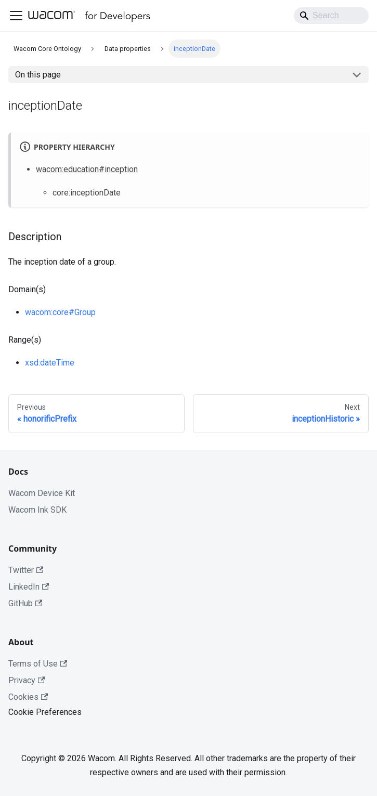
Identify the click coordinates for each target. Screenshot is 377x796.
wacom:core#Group (60, 312)
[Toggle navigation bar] (16, 15)
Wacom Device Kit (41, 493)
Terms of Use (37, 664)
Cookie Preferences (45, 712)
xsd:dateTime (49, 363)
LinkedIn (28, 587)
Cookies (28, 697)
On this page (38, 75)
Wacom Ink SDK (37, 510)
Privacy (26, 680)
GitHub (25, 603)
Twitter (25, 570)
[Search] (331, 15)
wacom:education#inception (87, 169)
